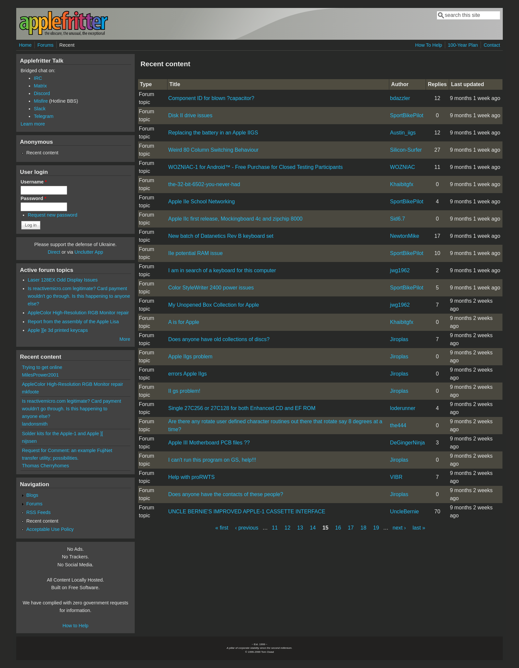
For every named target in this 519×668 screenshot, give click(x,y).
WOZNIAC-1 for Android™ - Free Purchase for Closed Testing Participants (255, 167)
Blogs (32, 495)
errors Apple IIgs (187, 374)
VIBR (396, 477)
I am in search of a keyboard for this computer (222, 270)
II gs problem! (184, 391)
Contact (492, 45)
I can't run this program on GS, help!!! (212, 460)
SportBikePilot (406, 115)
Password (33, 198)
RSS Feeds (38, 512)
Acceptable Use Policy (49, 529)
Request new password (52, 215)
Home (25, 45)
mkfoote (30, 391)
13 (300, 528)
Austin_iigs (402, 132)
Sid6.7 (397, 219)
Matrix (40, 85)
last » (419, 528)
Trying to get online (42, 367)
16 (338, 528)
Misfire (41, 101)
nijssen (29, 441)
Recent (66, 45)
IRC (38, 78)
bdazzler (400, 98)
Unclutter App (88, 252)
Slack (39, 108)
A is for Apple (183, 322)
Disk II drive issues (190, 115)
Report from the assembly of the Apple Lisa (73, 321)
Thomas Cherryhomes (45, 465)
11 (275, 528)
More (124, 339)
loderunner (402, 408)
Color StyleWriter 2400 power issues (211, 287)
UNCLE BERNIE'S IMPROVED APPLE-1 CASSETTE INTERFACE (246, 511)
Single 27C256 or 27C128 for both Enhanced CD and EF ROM (241, 408)
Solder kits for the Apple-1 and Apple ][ (62, 433)
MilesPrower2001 (40, 375)
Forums (45, 45)
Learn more (33, 124)
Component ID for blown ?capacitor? (211, 98)
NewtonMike (404, 236)
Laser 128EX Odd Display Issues (63, 280)
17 (351, 528)
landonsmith (35, 424)
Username (34, 181)
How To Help (428, 45)
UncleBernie (404, 511)
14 (313, 528)
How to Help (75, 625)
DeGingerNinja (407, 442)
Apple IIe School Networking (201, 201)
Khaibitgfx (401, 184)
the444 (398, 425)
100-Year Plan (463, 45)
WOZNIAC (402, 167)
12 (288, 528)
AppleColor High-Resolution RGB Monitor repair (78, 312)
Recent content (42, 152)
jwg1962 (400, 270)
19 (376, 528)
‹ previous (246, 528)
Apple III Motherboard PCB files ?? (209, 442)
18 (363, 528)
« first (221, 528)
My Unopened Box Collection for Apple (213, 305)
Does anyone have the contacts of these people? (225, 494)
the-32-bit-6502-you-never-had (204, 184)
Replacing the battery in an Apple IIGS (213, 132)
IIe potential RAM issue (195, 253)
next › (399, 528)
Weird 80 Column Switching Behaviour (213, 150)
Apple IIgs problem (190, 356)
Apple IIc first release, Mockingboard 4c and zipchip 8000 (235, 219)
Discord (42, 93)
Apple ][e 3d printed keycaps (58, 330)
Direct (54, 252)
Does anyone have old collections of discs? (218, 339)
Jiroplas (399, 339)
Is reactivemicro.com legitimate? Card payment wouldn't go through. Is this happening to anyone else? (79, 296)
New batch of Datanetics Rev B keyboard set (220, 236)
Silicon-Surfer (406, 150)
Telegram (43, 116)
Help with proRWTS (191, 477)
